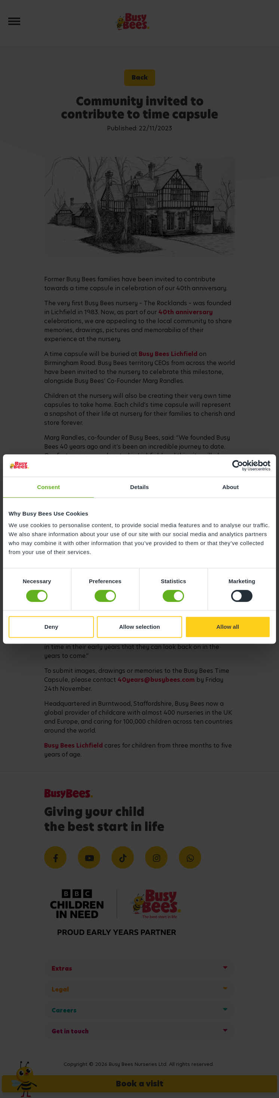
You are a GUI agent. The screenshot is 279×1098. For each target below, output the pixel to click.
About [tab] (230, 487)
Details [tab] (139, 487)
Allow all (227, 627)
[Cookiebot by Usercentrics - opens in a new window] (237, 465)
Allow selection (139, 627)
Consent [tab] (48, 487)
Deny (51, 627)
